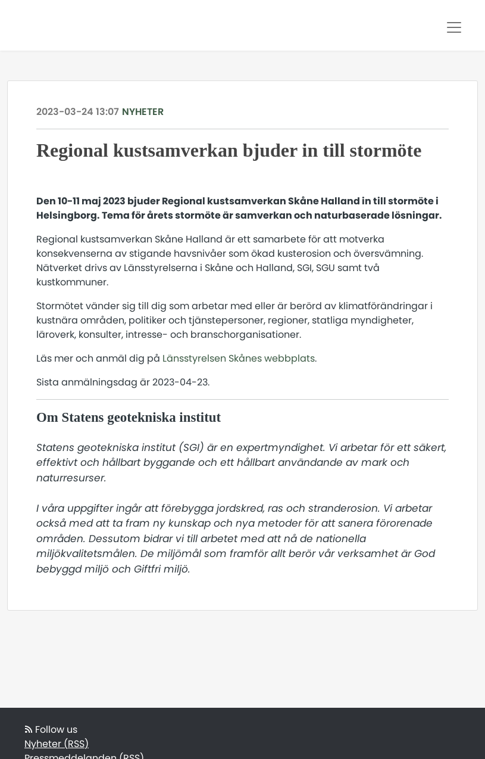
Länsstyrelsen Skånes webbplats (238, 358)
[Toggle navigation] (454, 27)
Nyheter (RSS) (56, 744)
